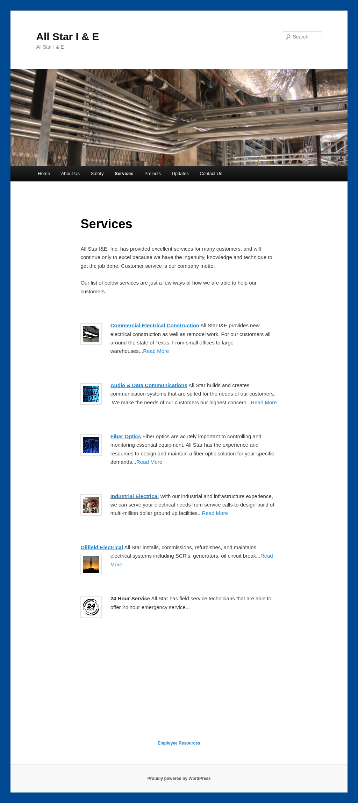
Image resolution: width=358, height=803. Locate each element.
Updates (180, 173)
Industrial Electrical (134, 496)
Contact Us (211, 173)
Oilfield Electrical (101, 547)
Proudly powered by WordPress (178, 778)
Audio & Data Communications (148, 385)
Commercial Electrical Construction (154, 325)
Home (44, 173)
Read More (156, 351)
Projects (152, 173)
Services (124, 173)
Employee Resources (179, 743)
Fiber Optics (125, 436)
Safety (97, 173)
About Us (70, 173)
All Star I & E (67, 36)
